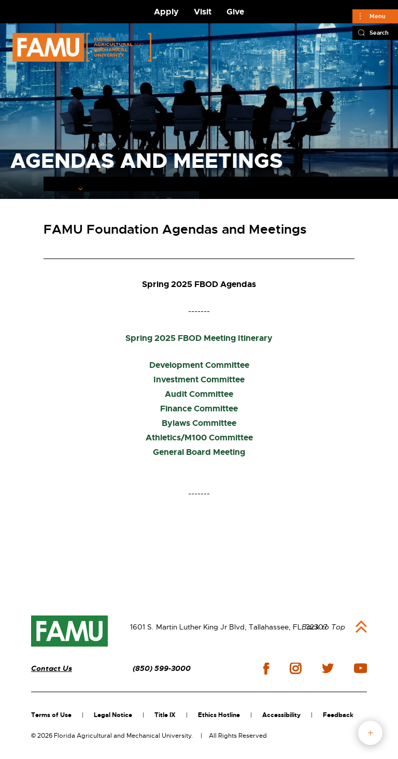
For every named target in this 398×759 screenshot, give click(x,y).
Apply (166, 11)
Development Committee (199, 365)
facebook (266, 669)
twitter (327, 668)
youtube (360, 668)
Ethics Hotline (219, 715)
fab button (370, 733)
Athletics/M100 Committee (199, 437)
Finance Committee (199, 408)
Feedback (338, 715)
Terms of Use (51, 715)
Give (235, 11)
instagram (295, 668)
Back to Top (323, 627)
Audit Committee (199, 394)
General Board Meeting (199, 452)
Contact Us (51, 668)
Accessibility (281, 715)
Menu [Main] (377, 16)
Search (379, 32)
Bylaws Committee (199, 423)
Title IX (165, 715)
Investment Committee (199, 379)
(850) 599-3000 (162, 668)
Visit (202, 11)
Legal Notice (113, 715)
